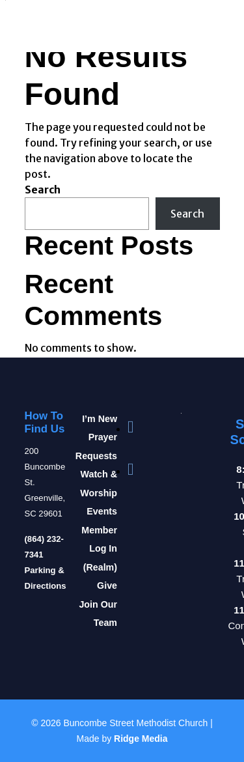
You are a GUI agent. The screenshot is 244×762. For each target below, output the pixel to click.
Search (43, 189)
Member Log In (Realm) (99, 548)
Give (107, 585)
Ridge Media (140, 738)
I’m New (99, 419)
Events (102, 511)
